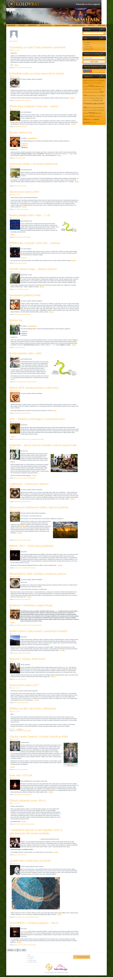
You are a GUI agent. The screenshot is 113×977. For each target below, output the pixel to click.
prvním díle (24, 931)
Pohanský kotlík (17, 100)
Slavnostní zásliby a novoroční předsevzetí (33, 163)
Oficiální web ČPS (89, 49)
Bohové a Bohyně (78, 25)
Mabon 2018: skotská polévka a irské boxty (34, 387)
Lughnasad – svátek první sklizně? (28, 483)
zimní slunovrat (93, 122)
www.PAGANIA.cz (32, 138)
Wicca (86, 119)
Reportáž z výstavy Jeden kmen (27, 658)
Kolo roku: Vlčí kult (20, 775)
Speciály (91, 25)
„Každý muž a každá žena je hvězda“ (30, 860)
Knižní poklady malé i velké (25, 353)
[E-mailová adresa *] (94, 58)
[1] (47, 174)
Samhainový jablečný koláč (25, 295)
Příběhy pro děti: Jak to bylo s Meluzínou (32, 708)
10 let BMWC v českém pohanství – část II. (34, 922)
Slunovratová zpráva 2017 (24, 685)
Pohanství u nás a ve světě (28, 439)
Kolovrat (11, 25)
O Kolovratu (88, 42)
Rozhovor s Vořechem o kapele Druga (30, 605)
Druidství (96, 86)
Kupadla (22, 526)
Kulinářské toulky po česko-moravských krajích (36, 73)
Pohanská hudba (17, 439)
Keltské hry (25, 145)
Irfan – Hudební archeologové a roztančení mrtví (37, 418)
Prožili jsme (19, 67)
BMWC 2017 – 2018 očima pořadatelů (31, 545)
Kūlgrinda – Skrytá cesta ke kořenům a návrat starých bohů (43, 445)
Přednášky (94, 110)
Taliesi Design (65, 972)
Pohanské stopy (17, 653)
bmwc (97, 80)
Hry (14, 158)
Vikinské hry (25, 143)
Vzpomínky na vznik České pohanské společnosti (37, 47)
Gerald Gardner (95, 89)
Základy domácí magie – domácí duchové (33, 268)
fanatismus (90, 89)
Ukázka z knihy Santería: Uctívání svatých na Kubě (38, 736)
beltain (95, 80)
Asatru (85, 80)
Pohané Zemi (86, 98)
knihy (98, 92)
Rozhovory (32, 25)
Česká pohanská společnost (83, 957)
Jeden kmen (65, 667)
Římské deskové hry (20, 132)
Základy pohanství (62, 25)
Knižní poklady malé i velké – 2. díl (29, 215)
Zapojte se (87, 44)
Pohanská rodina (17, 730)
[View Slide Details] (53, 12)
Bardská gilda (90, 80)
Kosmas (72, 765)
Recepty (85, 113)
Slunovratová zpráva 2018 (24, 191)
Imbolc (92, 92)
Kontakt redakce (89, 46)
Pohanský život (45, 25)
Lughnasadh (91, 95)
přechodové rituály (87, 110)
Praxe (102, 107)
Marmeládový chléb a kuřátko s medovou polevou (37, 573)
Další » (23, 950)
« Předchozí (10, 950)
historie (100, 89)
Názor (15, 67)
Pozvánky (24, 625)
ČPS (90, 86)
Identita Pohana (86, 92)
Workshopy (91, 119)
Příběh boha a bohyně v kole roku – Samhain (34, 243)
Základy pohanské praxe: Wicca (27, 800)
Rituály (15, 185)
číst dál (16, 65)
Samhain (85, 116)
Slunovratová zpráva (98, 116)
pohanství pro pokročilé (92, 107)
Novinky (22, 25)
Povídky (15, 126)
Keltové (95, 92)
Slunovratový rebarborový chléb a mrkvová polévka (38, 507)
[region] (53, 12)
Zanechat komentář (27, 67)
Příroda (98, 110)
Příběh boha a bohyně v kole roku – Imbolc (33, 106)
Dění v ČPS (101, 25)
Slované (91, 116)
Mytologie (99, 95)
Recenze (19, 237)
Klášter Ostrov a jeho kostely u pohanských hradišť (38, 631)
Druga (55, 611)
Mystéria (95, 95)
